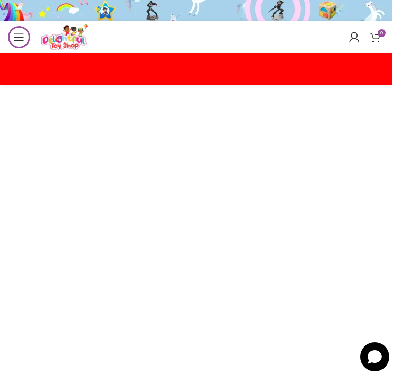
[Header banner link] (196, 10)
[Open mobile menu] (19, 37)
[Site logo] (64, 36)
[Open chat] (374, 356)
